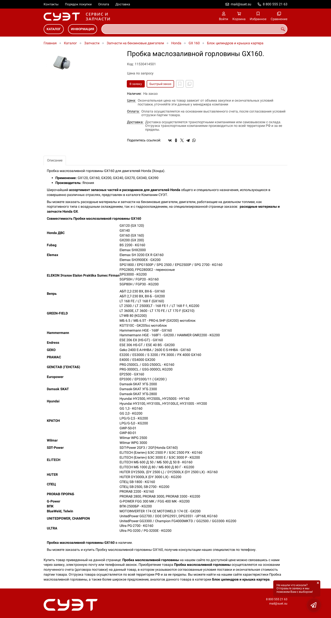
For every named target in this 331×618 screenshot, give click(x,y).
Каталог (54, 29)
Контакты (51, 4)
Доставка (122, 4)
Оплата (103, 4)
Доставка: (135, 122)
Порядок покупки (78, 4)
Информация (82, 29)
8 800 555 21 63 (275, 4)
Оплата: (133, 111)
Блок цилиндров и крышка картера (235, 43)
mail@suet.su (241, 4)
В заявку (136, 84)
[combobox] (194, 29)
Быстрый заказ (160, 84)
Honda (176, 43)
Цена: (131, 100)
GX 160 (194, 43)
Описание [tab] (54, 160)
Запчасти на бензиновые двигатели (135, 43)
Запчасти (91, 43)
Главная (50, 43)
